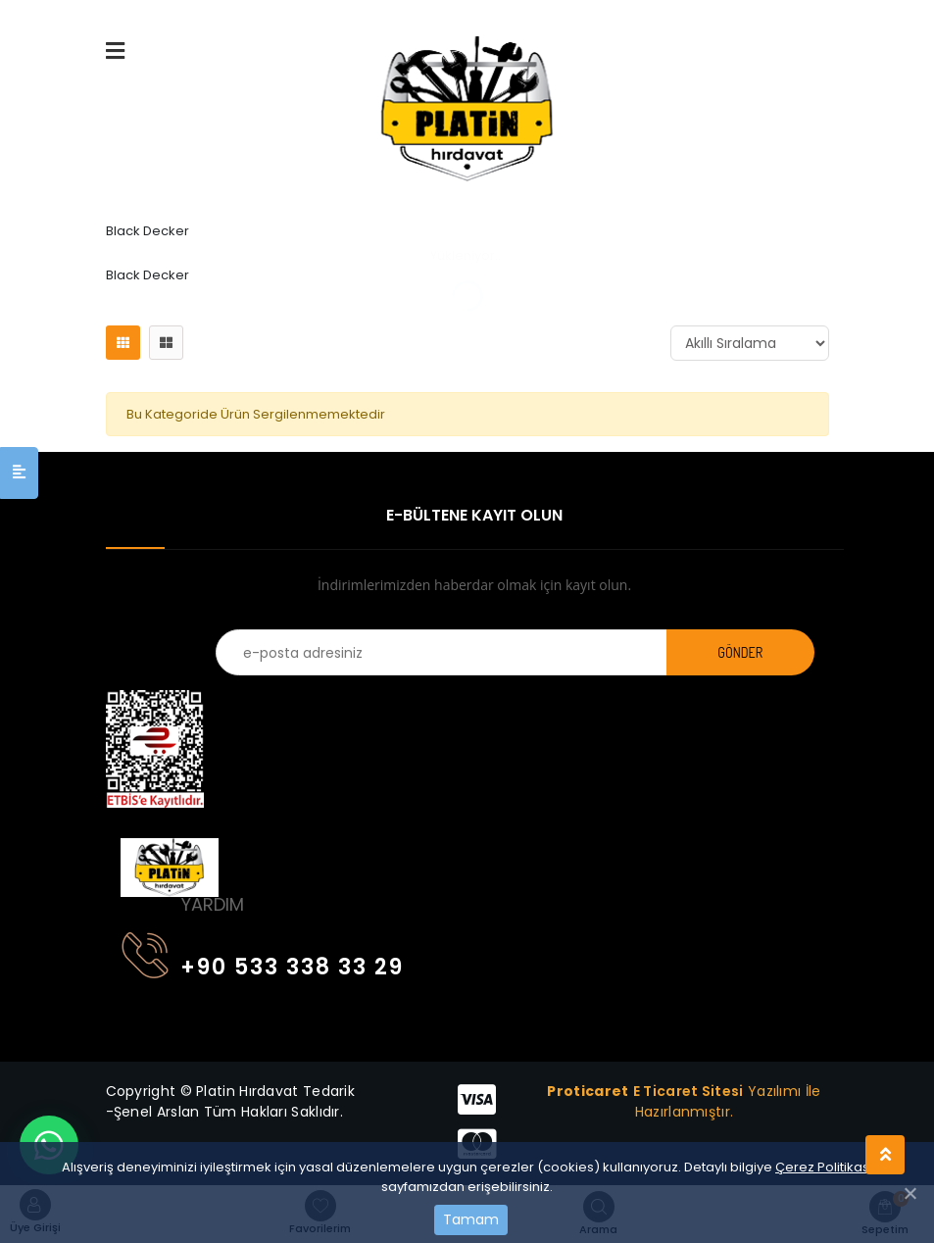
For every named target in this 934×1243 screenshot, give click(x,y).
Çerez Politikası (823, 1167)
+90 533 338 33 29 (263, 963)
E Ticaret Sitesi (688, 1091)
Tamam (471, 1219)
